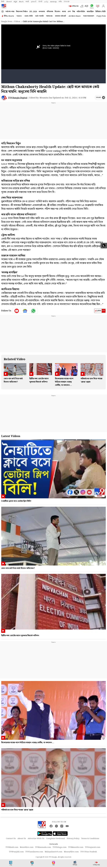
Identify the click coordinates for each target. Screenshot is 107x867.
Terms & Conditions (90, 838)
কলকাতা (42, 11)
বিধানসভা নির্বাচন (22, 11)
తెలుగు (21, 1)
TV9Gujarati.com (92, 847)
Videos (17, 21)
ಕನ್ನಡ (15, 1)
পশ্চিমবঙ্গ (50, 11)
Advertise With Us (36, 838)
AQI (86, 6)
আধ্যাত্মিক (90, 11)
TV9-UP (66, 1)
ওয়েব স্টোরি (28, 16)
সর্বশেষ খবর (9, 11)
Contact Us (11, 838)
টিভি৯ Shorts (9, 16)
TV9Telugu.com (60, 847)
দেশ (69, 11)
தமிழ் (46, 1)
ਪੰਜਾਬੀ (40, 1)
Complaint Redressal (55, 838)
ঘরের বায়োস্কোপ (88, 16)
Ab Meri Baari (75, 16)
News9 (9, 1)
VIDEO (19, 16)
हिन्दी (2, 1)
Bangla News (6, 21)
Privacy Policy (73, 838)
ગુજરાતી (33, 1)
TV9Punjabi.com (16, 851)
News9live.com (26, 847)
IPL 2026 (33, 11)
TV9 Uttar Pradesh (88, 851)
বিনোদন (57, 11)
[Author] (4, 98)
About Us (22, 838)
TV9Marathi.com (75, 847)
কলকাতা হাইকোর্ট (60, 16)
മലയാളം (53, 1)
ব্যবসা (64, 11)
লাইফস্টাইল (81, 11)
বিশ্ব (73, 11)
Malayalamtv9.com (53, 851)
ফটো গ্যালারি (39, 16)
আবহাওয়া (49, 16)
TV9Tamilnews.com (34, 851)
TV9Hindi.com (12, 847)
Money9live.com (71, 851)
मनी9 (60, 1)
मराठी (27, 1)
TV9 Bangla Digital (17, 97)
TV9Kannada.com (43, 847)
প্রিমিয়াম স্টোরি (100, 11)
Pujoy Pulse (102, 16)
